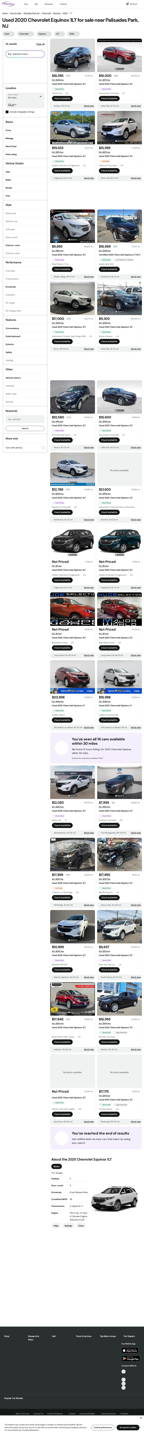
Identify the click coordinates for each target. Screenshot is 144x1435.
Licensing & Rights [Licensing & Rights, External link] (88, 1413)
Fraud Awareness (108, 1413)
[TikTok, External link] (124, 1372)
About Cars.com (23, 1413)
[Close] (141, 1418)
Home (5, 13)
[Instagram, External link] (124, 1384)
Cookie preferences (103, 1427)
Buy (26, 4)
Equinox (56, 13)
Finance (63, 4)
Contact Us (38, 1413)
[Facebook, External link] (124, 1376)
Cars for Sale (15, 13)
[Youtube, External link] (124, 1380)
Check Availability (62, 98)
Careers (72, 1413)
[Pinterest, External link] (124, 1388)
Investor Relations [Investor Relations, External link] (56, 1413)
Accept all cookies (128, 1427)
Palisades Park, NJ (32, 13)
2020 (65, 13)
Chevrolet (46, 13)
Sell (36, 4)
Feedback (124, 1413)
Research (49, 4)
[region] (72, 1425)
